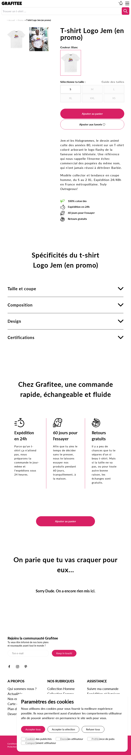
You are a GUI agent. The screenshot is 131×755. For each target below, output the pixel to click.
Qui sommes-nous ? (22, 689)
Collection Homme (61, 689)
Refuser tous (93, 729)
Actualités (15, 694)
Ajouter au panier (92, 113)
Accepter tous (33, 729)
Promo (21, 20)
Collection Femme (60, 694)
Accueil (11, 20)
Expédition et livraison (103, 694)
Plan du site (16, 709)
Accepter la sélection (63, 729)
